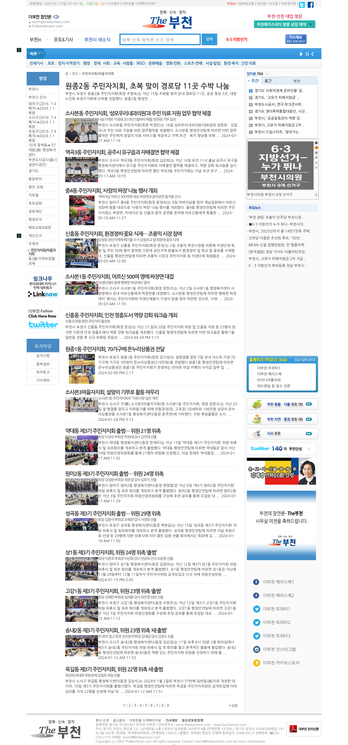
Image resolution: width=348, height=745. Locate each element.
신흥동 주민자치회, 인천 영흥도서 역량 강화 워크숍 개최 (121, 315)
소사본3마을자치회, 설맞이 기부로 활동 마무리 (112, 392)
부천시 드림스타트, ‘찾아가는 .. (275, 132)
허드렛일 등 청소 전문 (274, 386)
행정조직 (35, 219)
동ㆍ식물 (86, 3)
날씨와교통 (246, 3)
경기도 (33, 171)
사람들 (128, 63)
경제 (96, 63)
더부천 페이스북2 (278, 595)
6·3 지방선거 (236, 39)
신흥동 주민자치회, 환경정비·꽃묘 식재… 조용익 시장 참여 (123, 234)
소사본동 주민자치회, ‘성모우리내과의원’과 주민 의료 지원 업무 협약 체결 (138, 113)
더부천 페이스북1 (278, 582)
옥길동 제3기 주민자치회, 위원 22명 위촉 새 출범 (114, 669)
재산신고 (35, 236)
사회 (106, 63)
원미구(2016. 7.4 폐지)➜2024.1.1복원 (42, 108)
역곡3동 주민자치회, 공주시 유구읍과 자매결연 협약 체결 (122, 152)
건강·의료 (248, 63)
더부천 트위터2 (276, 622)
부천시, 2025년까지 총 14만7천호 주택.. (280, 231)
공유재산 (35, 211)
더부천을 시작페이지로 (138, 3)
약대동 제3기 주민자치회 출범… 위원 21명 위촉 (113, 431)
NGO (140, 63)
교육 (116, 63)
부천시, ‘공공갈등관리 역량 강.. (275, 118)
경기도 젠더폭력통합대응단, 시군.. (278, 111)
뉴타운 (261, 3)
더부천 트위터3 (276, 636)
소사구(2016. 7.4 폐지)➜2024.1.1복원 (42, 122)
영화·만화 (172, 63)
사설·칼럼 (213, 63)
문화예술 (155, 63)
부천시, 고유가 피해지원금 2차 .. (277, 125)
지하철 (33, 195)
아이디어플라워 (269, 380)
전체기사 (36, 63)
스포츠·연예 (193, 63)
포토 (51, 63)
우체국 (33, 244)
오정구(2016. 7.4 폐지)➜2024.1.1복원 (42, 136)
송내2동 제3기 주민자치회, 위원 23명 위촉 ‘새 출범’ (115, 630)
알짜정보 (43, 364)
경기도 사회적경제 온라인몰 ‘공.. (276, 91)
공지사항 (43, 356)
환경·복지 (231, 63)
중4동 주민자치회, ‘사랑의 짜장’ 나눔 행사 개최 (111, 191)
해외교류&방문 (39, 227)
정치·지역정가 (69, 63)
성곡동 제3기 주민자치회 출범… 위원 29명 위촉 (113, 513)
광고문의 (119, 720)
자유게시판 (288, 3)
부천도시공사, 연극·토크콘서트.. (276, 104)
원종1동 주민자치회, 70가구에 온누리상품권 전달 (114, 349)
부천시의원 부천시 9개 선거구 (270, 195)
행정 (86, 63)
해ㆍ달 (99, 3)
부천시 (33, 89)
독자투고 (43, 372)
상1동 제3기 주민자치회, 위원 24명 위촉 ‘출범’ (110, 552)
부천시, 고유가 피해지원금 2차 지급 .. (277, 259)
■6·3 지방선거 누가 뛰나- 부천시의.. (277, 224)
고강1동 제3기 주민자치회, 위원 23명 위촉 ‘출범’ (113, 591)
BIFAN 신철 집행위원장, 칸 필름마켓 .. (278, 245)
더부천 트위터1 (268, 368)
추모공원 (35, 203)
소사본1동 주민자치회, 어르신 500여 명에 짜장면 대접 (119, 276)
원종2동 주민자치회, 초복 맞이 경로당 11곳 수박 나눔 (147, 86)
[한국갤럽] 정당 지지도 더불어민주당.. (278, 252)
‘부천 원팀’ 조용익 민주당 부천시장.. (276, 217)
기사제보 (113, 3)
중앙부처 (35, 179)
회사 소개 (102, 720)
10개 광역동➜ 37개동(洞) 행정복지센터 (42, 150)
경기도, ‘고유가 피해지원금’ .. (274, 97)
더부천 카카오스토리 (281, 663)
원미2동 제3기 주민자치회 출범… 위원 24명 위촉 (114, 474)
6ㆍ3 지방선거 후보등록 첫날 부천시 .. (278, 266)
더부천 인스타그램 (279, 649)
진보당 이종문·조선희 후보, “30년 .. (276, 238)
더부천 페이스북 (269, 374)
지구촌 (273, 3)
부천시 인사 (37, 97)
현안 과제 (35, 187)
